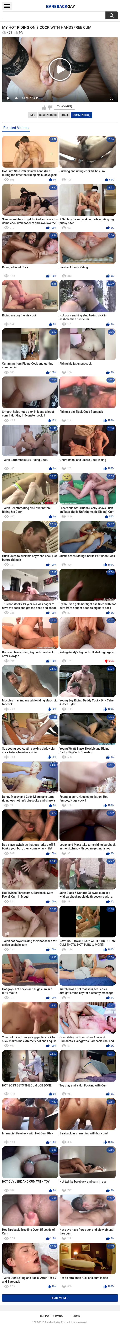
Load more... (60, 1298)
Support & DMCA (51, 1315)
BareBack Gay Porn (55, 1322)
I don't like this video (49, 107)
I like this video (44, 107)
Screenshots (48, 115)
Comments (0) (81, 115)
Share (65, 115)
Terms (75, 1315)
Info (32, 115)
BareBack (60, 6)
